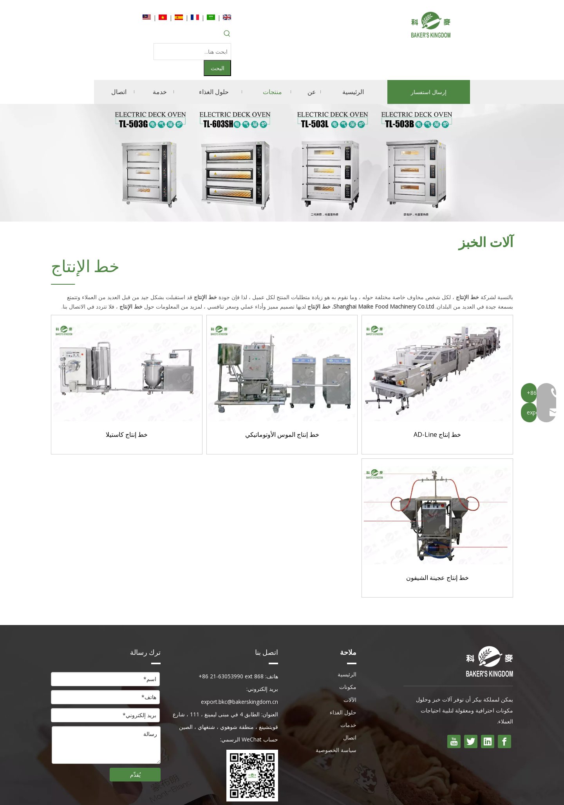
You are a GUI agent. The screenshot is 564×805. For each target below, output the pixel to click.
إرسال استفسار (428, 59)
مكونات (347, 654)
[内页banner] (282, 130)
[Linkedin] (487, 708)
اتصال (349, 704)
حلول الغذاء (343, 679)
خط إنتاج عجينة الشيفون (437, 545)
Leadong (148, 792)
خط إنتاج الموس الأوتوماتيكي (282, 402)
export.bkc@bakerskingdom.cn (239, 668)
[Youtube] (454, 708)
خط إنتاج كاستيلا (127, 402)
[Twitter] (470, 708)
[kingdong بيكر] (489, 628)
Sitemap (176, 792)
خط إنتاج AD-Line (437, 402)
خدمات (348, 692)
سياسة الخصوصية (336, 717)
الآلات (349, 667)
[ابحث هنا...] (178, 35)
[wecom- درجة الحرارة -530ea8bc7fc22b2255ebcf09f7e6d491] (252, 743)
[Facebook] (504, 708)
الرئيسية (347, 641)
